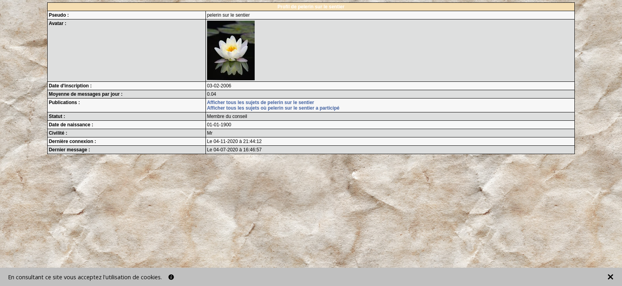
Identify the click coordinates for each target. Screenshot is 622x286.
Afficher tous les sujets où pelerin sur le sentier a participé (273, 108)
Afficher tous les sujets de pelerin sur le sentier (260, 102)
